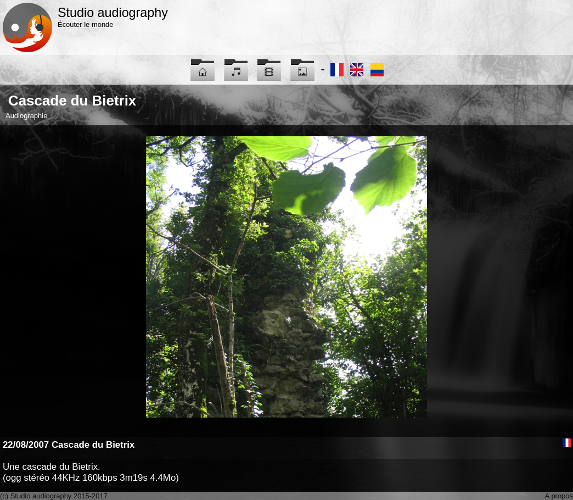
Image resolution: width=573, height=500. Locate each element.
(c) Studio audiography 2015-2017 (54, 496)
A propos (559, 496)
